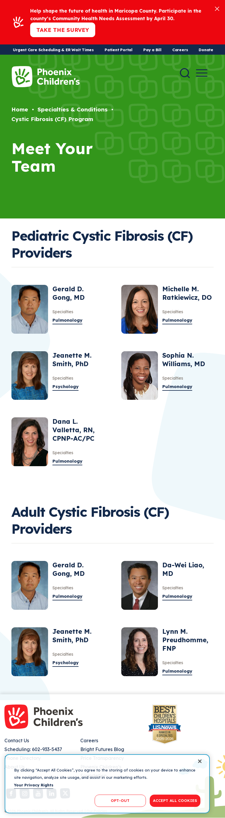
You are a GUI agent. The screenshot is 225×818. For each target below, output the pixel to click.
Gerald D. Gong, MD (68, 293)
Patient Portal (118, 49)
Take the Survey (62, 29)
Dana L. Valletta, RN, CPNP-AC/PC (73, 429)
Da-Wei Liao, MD (183, 569)
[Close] (217, 8)
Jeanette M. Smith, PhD (71, 359)
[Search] (185, 73)
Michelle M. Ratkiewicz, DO (187, 293)
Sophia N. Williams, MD (183, 359)
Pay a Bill (152, 49)
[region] (107, 783)
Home (19, 109)
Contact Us (16, 740)
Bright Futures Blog (102, 749)
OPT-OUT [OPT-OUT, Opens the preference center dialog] (120, 800)
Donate (206, 49)
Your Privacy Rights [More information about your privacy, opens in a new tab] (33, 785)
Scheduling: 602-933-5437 (33, 749)
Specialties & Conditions (73, 109)
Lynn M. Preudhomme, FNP (185, 639)
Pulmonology (67, 320)
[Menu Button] (201, 73)
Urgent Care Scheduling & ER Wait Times (53, 49)
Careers (180, 49)
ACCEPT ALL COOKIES (175, 800)
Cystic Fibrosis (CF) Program (52, 119)
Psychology (65, 386)
